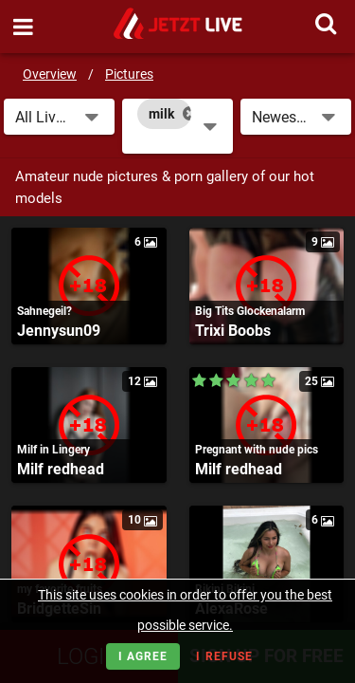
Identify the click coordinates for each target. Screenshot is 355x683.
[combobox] (177, 126)
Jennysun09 (58, 331)
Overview (50, 74)
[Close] (190, 113)
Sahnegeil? (44, 311)
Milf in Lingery (53, 449)
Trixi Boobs (233, 331)
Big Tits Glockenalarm (250, 311)
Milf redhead (60, 469)
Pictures (129, 74)
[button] (59, 117)
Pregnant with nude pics (256, 449)
